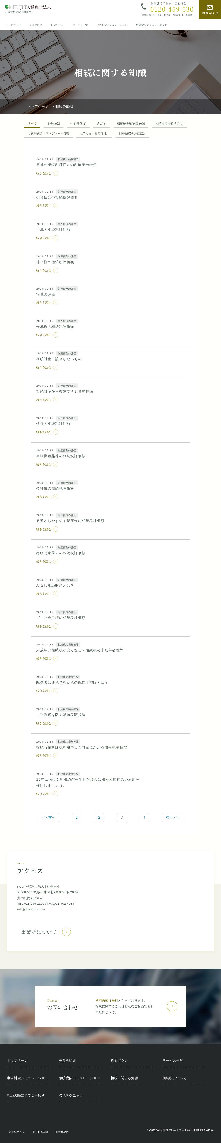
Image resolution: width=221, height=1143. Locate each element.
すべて (32, 123)
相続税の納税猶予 (131, 123)
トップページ (13, 25)
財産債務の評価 (132, 133)
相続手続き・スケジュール (48, 133)
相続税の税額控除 (169, 123)
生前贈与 (78, 123)
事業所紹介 (35, 25)
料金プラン (57, 25)
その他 (53, 123)
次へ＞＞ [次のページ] (173, 817)
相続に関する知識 (94, 133)
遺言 (102, 123)
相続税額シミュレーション (151, 25)
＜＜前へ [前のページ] (48, 817)
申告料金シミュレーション (111, 25)
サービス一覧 (80, 25)
